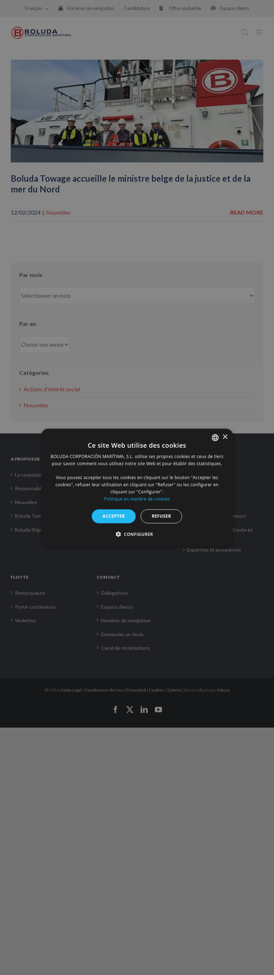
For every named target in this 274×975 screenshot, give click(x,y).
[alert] (137, 487)
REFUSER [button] (161, 516)
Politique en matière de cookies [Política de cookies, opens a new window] (137, 499)
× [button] (225, 437)
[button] (137, 534)
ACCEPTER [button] (114, 516)
